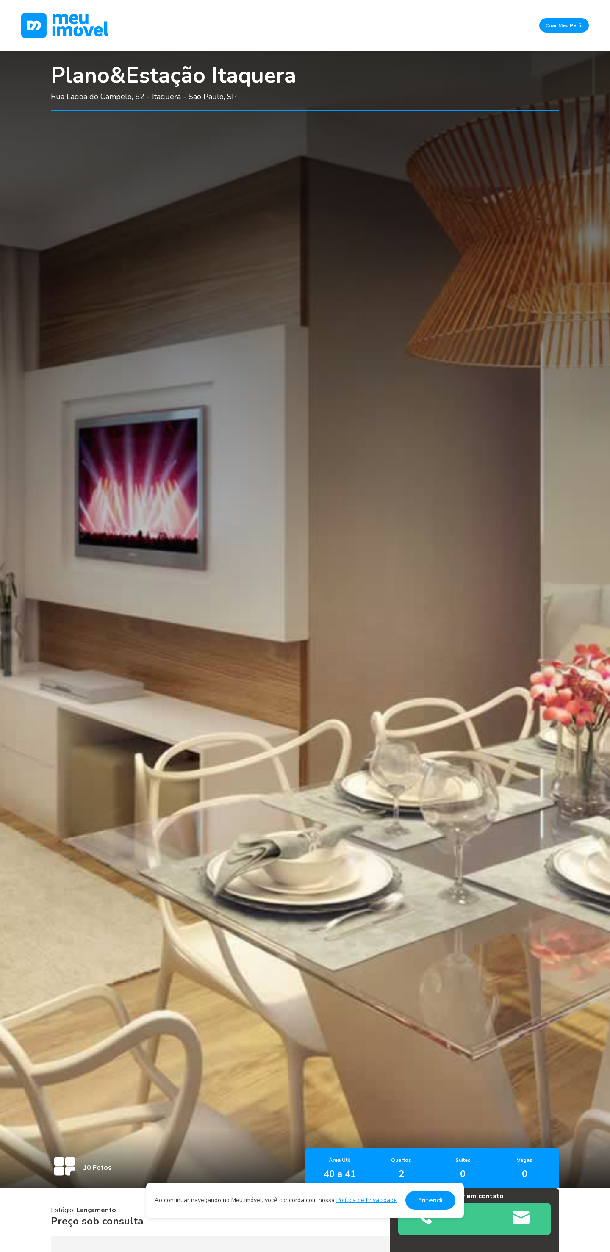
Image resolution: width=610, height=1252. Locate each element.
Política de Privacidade (366, 1200)
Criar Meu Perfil (564, 25)
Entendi (430, 1200)
